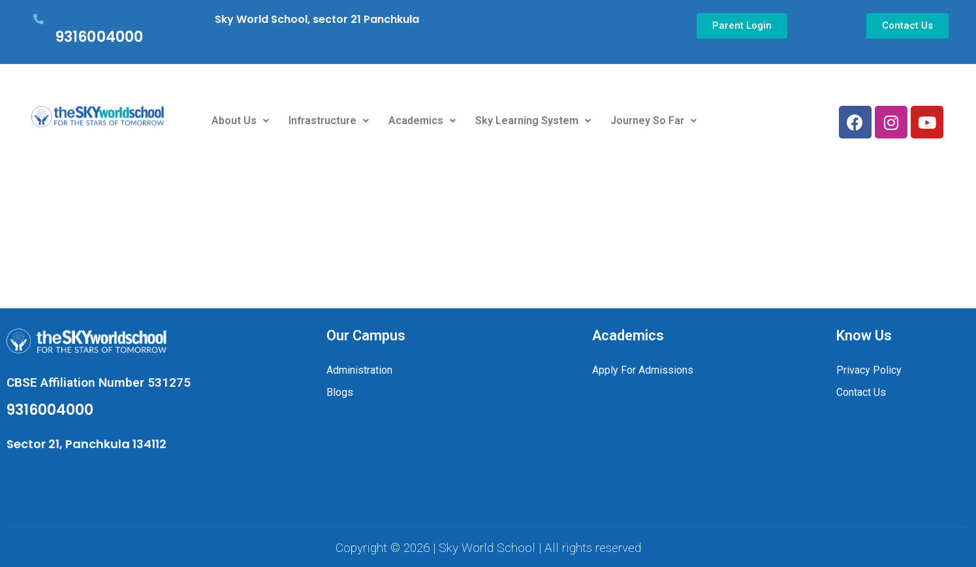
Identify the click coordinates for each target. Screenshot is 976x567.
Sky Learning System (533, 120)
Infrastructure (329, 120)
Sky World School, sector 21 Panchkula (317, 19)
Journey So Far (653, 120)
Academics (422, 120)
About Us (240, 120)
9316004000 (99, 37)
